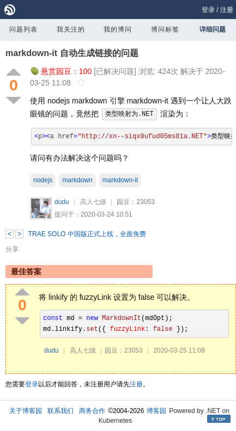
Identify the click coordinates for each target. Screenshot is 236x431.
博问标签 (165, 29)
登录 (208, 10)
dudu (62, 202)
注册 (226, 10)
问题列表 (23, 29)
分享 (12, 249)
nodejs (42, 180)
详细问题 (212, 29)
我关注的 (71, 29)
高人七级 (93, 202)
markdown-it (120, 180)
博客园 (156, 411)
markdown (77, 180)
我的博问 (118, 29)
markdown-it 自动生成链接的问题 (71, 53)
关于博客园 (25, 411)
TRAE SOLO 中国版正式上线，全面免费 (87, 234)
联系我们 (60, 411)
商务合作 (92, 411)
